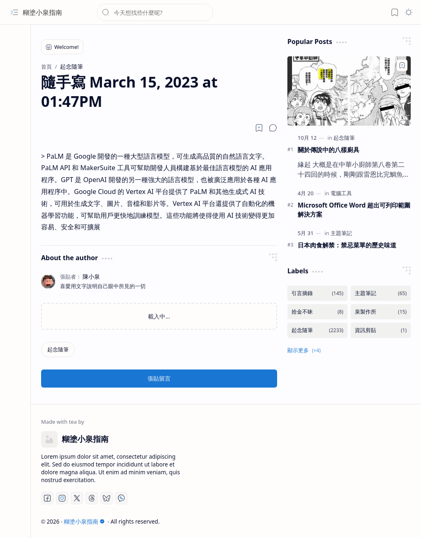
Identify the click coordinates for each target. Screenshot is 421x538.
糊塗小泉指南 (42, 12)
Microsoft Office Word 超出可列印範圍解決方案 (354, 210)
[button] (14, 12)
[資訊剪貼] (381, 330)
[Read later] (259, 128)
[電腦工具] (341, 193)
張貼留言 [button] (159, 378)
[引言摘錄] (317, 293)
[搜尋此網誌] (155, 12)
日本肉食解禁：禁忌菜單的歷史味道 (347, 245)
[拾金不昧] (317, 311)
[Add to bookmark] (402, 65)
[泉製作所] (381, 311)
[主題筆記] (341, 233)
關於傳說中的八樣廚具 (328, 149)
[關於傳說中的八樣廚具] (349, 91)
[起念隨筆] (58, 349)
